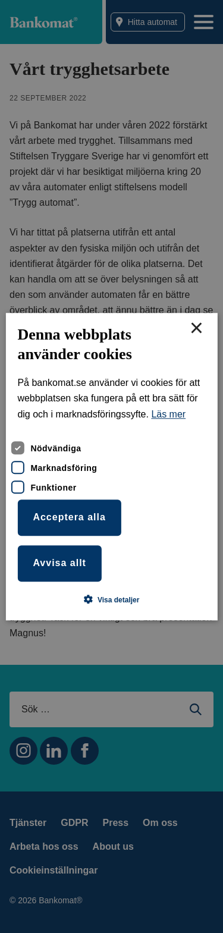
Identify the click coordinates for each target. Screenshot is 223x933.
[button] (112, 599)
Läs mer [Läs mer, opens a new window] (168, 414)
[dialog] (111, 466)
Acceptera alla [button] (69, 518)
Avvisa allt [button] (59, 563)
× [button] (196, 328)
